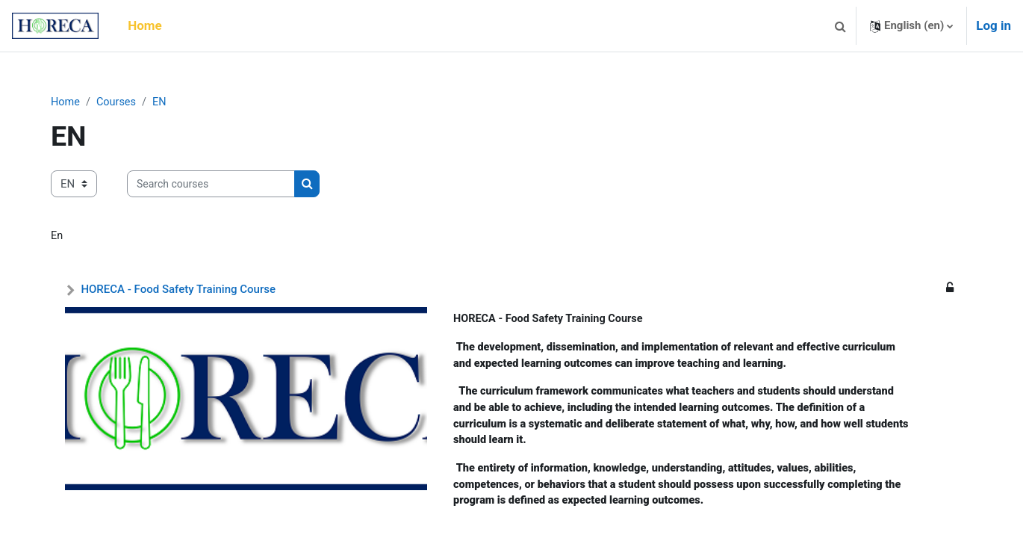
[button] (840, 26)
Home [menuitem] (145, 25)
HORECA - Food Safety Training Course (180, 290)
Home (68, 102)
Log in (993, 25)
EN (165, 102)
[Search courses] (213, 185)
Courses (120, 102)
